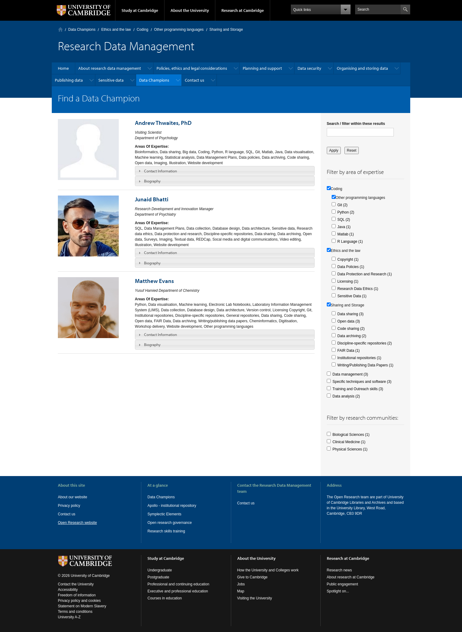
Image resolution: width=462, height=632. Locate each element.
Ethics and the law (116, 29)
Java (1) (344, 227)
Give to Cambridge (252, 577)
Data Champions (81, 29)
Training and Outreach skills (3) (358, 389)
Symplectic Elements (164, 514)
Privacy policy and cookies (79, 600)
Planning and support (262, 68)
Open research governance (169, 523)
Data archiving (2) (351, 336)
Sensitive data (111, 80)
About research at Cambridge (351, 577)
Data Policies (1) (350, 267)
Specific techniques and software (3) (362, 382)
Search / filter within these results (356, 124)
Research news (339, 570)
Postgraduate (158, 577)
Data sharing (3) (350, 314)
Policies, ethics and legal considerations (192, 68)
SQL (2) (343, 219)
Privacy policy (69, 505)
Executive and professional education (177, 591)
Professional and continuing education (178, 584)
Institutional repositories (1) (359, 358)
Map (240, 591)
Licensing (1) (347, 281)
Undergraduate (159, 570)
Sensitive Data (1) (351, 296)
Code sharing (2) (351, 329)
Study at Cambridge (140, 10)
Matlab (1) (345, 234)
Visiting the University (254, 598)
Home (60, 29)
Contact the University (75, 584)
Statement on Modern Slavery (82, 606)
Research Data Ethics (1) (357, 289)
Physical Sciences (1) (350, 449)
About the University (190, 10)
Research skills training (166, 531)
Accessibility (68, 590)
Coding (142, 29)
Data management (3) (350, 374)
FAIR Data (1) (348, 350)
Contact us (194, 80)
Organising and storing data (362, 68)
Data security (309, 68)
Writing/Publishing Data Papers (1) (365, 365)
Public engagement (342, 584)
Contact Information (160, 170)
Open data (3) (348, 321)
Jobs (241, 584)
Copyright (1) (347, 259)
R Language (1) (350, 241)
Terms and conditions (75, 611)
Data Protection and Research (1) (364, 274)
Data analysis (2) (346, 396)
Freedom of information (77, 595)
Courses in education (164, 598)
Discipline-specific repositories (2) (364, 343)
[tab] (225, 171)
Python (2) (345, 212)
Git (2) (342, 205)
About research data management (109, 68)
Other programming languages (179, 29)
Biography (152, 180)
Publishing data (69, 80)
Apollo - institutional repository (171, 505)
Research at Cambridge (242, 10)
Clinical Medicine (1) (349, 442)
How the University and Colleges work (268, 570)
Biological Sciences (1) (351, 435)
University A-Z (69, 617)
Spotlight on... (338, 591)
